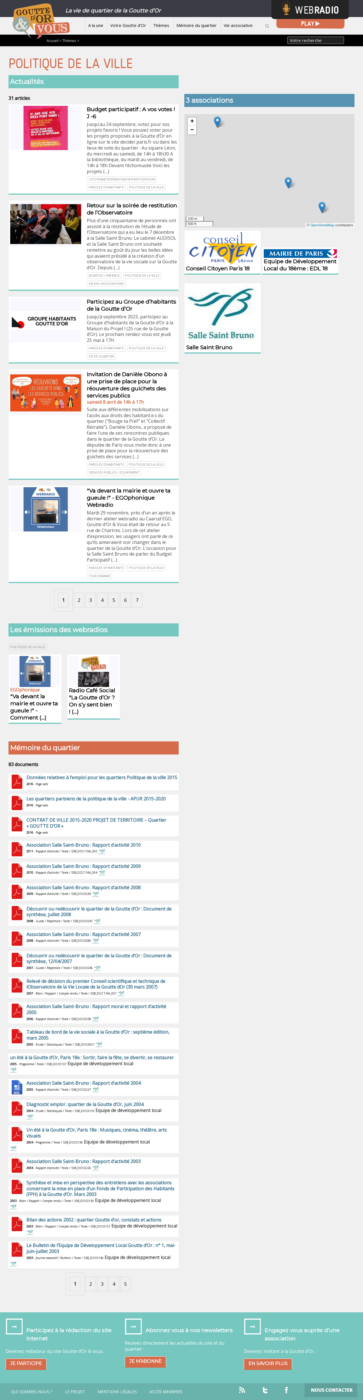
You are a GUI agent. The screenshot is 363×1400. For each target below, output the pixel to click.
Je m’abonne (145, 1361)
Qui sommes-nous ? (31, 1391)
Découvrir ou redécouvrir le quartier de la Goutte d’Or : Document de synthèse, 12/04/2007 (99, 959)
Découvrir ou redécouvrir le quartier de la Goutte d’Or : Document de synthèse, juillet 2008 (99, 912)
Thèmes (161, 25)
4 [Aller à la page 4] (102, 600)
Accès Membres (165, 1391)
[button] (322, 207)
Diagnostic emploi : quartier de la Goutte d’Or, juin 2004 (84, 1104)
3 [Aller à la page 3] (90, 600)
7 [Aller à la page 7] (137, 600)
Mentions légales (117, 1391)
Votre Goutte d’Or (128, 25)
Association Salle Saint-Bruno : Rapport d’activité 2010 (83, 845)
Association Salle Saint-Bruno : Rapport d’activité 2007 (83, 934)
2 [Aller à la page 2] (79, 600)
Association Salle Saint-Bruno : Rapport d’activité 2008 (83, 887)
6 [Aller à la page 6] (125, 600)
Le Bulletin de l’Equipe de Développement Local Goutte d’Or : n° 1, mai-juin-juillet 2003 (101, 1248)
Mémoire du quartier (196, 25)
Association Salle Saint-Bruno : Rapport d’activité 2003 (83, 1161)
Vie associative (238, 25)
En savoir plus (268, 1363)
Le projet (75, 1391)
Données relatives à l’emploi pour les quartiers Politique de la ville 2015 (101, 777)
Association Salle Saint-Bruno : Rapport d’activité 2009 (83, 866)
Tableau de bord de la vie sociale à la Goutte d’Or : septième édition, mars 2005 (97, 1035)
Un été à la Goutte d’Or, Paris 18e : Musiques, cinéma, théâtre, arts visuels (96, 1133)
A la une (95, 25)
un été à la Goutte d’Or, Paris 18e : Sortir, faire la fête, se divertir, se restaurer (92, 1057)
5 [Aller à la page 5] (114, 600)
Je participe (26, 1363)
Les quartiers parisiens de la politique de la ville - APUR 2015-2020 (96, 799)
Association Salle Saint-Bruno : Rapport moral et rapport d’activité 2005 (96, 1009)
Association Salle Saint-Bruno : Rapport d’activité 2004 (83, 1083)
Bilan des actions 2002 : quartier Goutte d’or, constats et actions (93, 1220)
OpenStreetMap (322, 225)
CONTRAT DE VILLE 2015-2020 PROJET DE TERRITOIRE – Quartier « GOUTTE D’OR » (96, 823)
